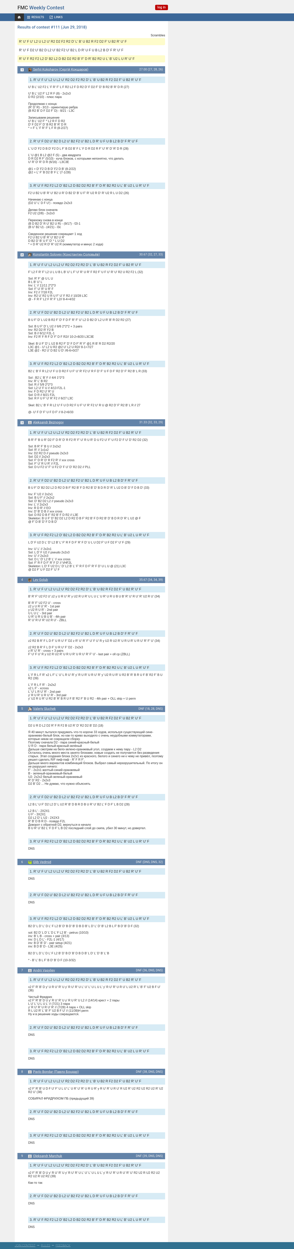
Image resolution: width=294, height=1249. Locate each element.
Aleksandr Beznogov (46, 422)
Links (58, 17)
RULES (45, 1245)
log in (161, 7)
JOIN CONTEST (25, 1245)
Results (37, 17)
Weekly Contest (40, 8)
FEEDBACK (63, 1245)
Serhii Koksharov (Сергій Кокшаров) (58, 69)
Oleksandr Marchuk (45, 1156)
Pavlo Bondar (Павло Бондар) (53, 1072)
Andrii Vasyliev (41, 970)
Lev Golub (38, 580)
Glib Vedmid (39, 862)
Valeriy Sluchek (42, 709)
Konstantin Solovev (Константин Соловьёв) (64, 254)
